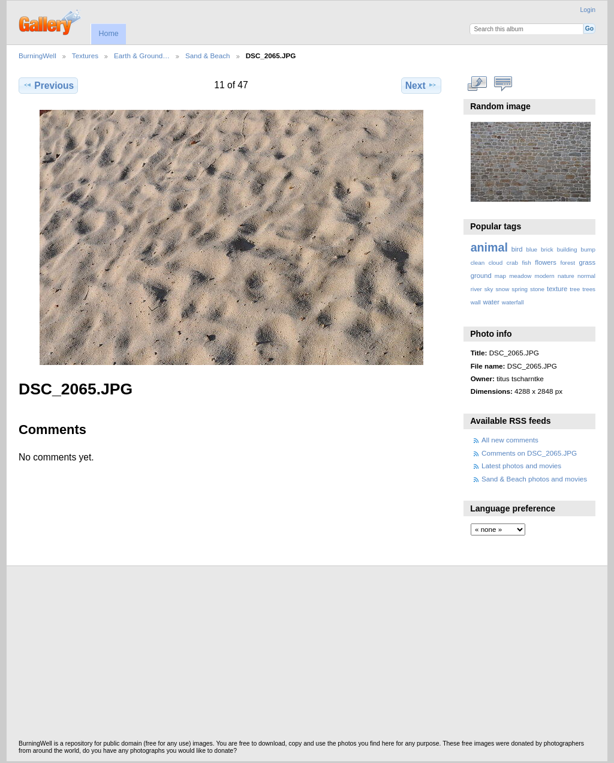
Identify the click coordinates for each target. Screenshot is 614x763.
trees (588, 289)
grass (587, 262)
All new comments (509, 440)
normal (586, 276)
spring (519, 289)
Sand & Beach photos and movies (534, 479)
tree (575, 289)
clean (477, 262)
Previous (48, 85)
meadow (520, 276)
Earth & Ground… (142, 55)
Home (108, 33)
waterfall (513, 302)
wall (476, 302)
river (476, 289)
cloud (495, 262)
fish (526, 262)
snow (502, 289)
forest (567, 262)
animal (489, 247)
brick (547, 249)
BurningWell (37, 55)
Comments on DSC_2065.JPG (529, 453)
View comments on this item (503, 84)
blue (532, 249)
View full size (477, 84)
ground (481, 275)
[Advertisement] (307, 656)
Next (421, 85)
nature (566, 276)
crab (512, 262)
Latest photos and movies (521, 465)
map (500, 276)
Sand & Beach (207, 55)
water (491, 302)
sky (488, 289)
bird (517, 249)
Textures (85, 55)
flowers (545, 262)
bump (587, 249)
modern (544, 276)
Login (587, 10)
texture (557, 288)
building (567, 249)
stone (537, 289)
